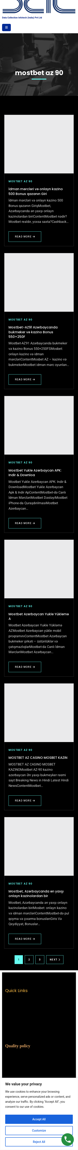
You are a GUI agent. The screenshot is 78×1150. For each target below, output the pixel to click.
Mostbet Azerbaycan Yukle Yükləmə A (39, 616)
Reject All (39, 1142)
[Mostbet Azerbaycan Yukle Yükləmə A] (39, 569)
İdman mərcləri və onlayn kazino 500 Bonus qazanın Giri (36, 191)
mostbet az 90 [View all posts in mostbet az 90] (20, 181)
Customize (39, 1130)
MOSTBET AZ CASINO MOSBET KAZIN (38, 757)
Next (55, 959)
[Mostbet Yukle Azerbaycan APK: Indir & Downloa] (39, 425)
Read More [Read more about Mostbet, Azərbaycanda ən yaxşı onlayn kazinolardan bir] (26, 940)
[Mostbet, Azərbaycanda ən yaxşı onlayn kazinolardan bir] (39, 846)
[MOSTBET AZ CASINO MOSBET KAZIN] (39, 712)
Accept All (39, 1119)
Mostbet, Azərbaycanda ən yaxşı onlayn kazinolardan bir (36, 893)
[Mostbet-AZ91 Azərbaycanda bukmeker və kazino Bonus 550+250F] (39, 282)
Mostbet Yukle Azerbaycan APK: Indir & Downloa (35, 472)
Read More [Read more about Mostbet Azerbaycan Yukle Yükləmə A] (25, 668)
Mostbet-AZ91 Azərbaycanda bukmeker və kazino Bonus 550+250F (33, 332)
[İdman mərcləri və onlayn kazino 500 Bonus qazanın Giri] (39, 144)
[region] (39, 1114)
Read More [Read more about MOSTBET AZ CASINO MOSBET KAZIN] (25, 802)
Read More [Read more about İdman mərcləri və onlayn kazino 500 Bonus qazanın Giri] (25, 238)
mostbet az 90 (39, 73)
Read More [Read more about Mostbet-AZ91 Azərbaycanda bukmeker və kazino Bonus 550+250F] (26, 381)
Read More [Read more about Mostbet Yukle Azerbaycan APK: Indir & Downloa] (25, 524)
